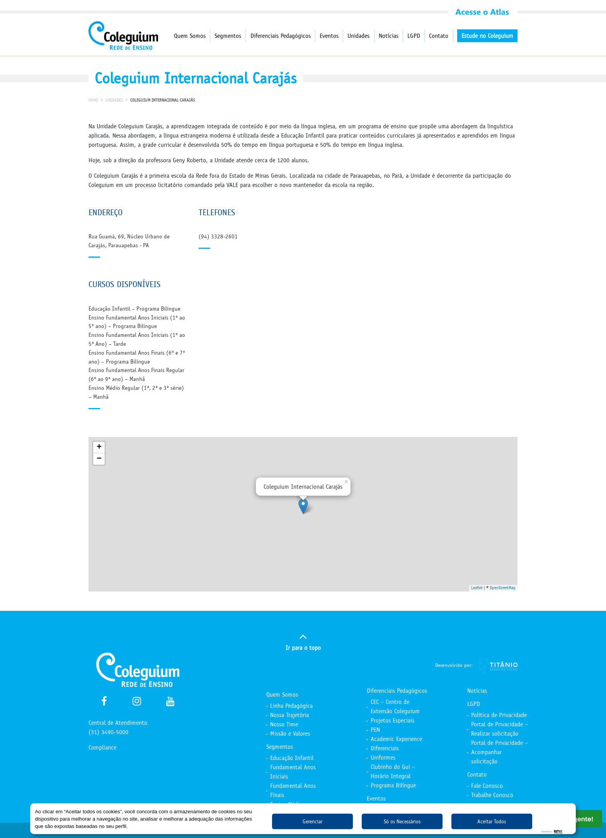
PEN (375, 729)
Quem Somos (190, 35)
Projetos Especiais (392, 720)
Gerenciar (312, 821)
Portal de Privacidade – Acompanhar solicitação (499, 752)
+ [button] (99, 447)
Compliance (102, 747)
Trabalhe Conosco (492, 795)
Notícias (388, 35)
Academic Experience (396, 739)
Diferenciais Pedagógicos (280, 35)
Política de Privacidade (499, 715)
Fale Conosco (487, 785)
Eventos (329, 35)
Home (93, 100)
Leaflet (477, 587)
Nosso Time (284, 724)
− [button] (99, 459)
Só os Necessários (402, 821)
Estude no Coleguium (487, 35)
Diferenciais (385, 748)
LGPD (413, 35)
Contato (438, 35)
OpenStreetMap (503, 587)
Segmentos (227, 35)
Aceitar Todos (491, 821)
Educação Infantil (291, 758)
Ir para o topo (303, 640)
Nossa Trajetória (289, 715)
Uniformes (383, 757)
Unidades (358, 35)
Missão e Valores (290, 733)
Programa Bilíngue (393, 785)
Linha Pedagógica (291, 705)
